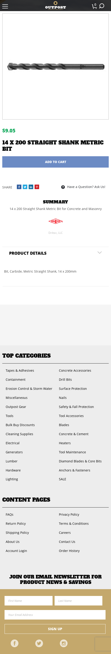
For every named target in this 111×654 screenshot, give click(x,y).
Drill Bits (65, 379)
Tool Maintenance (72, 452)
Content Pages (26, 499)
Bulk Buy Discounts (20, 425)
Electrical (13, 443)
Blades (64, 425)
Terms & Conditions (74, 523)
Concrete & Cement (73, 434)
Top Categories (26, 355)
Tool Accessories (71, 416)
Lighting (12, 479)
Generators (14, 452)
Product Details (27, 253)
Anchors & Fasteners (74, 470)
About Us (13, 541)
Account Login (16, 551)
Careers (65, 532)
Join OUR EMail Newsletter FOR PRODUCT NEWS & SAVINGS (55, 580)
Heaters (65, 443)
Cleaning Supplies (19, 434)
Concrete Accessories (75, 370)
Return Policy (16, 523)
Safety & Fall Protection (76, 407)
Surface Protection (73, 388)
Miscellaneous (17, 397)
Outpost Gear (16, 407)
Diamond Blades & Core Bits (80, 461)
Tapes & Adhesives (20, 370)
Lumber (12, 461)
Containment (15, 379)
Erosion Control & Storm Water (29, 388)
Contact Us (67, 541)
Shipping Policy (17, 532)
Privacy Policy (69, 514)
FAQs (9, 514)
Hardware (13, 470)
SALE (62, 479)
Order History (69, 551)
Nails (63, 397)
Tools (9, 416)
